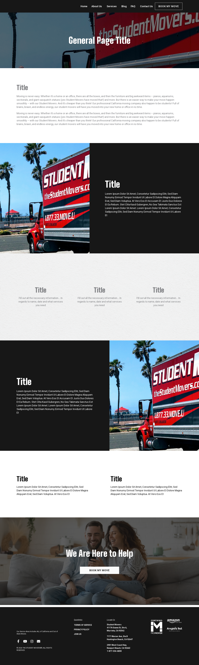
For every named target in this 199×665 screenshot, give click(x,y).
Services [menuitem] (112, 6)
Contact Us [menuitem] (146, 6)
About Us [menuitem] (96, 6)
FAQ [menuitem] (133, 6)
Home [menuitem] (84, 6)
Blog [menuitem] (124, 6)
